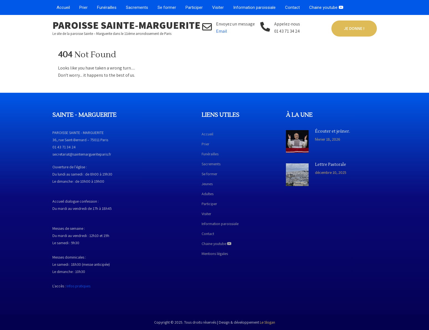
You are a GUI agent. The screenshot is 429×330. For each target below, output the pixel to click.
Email (221, 31)
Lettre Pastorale (330, 164)
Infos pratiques (78, 285)
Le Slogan (267, 322)
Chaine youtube (326, 7)
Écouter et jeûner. (332, 131)
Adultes (208, 193)
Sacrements (137, 7)
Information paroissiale (254, 7)
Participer (194, 7)
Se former (167, 7)
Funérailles (106, 7)
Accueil (63, 7)
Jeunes (207, 183)
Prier (83, 7)
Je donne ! (354, 28)
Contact (292, 7)
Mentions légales (215, 253)
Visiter (218, 7)
